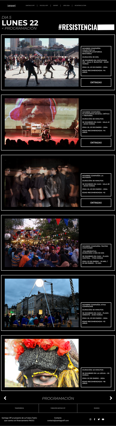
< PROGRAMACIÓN (19, 28)
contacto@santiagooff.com (58, 421)
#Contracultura (81, 5)
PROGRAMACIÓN (58, 398)
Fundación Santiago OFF (58, 408)
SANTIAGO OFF (30, 5)
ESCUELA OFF (44, 5)
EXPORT (55, 5)
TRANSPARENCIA (19, 408)
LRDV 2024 (66, 5)
